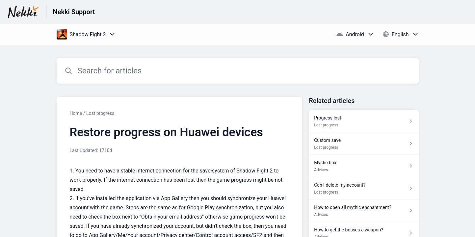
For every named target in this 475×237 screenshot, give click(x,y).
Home (76, 113)
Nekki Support (74, 12)
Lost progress (100, 113)
